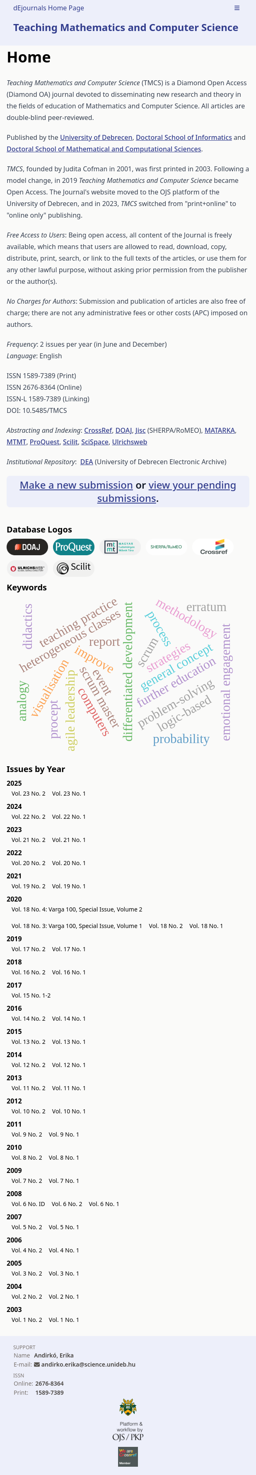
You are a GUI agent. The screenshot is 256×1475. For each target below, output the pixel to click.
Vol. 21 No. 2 (29, 840)
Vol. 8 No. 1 (64, 1157)
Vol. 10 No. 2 (29, 1111)
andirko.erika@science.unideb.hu (88, 1364)
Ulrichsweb (129, 441)
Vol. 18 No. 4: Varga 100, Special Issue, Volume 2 (77, 909)
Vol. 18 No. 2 (166, 926)
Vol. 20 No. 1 (69, 863)
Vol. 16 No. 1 (69, 972)
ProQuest (45, 441)
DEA (86, 461)
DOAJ (124, 430)
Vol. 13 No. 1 (69, 1042)
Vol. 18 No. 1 (206, 926)
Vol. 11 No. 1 (69, 1088)
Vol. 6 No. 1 (104, 1204)
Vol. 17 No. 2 (29, 949)
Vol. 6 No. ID (28, 1204)
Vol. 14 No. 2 (29, 1018)
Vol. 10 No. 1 (69, 1111)
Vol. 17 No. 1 (69, 949)
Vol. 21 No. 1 (69, 840)
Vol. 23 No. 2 (29, 793)
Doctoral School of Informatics (184, 137)
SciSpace (95, 441)
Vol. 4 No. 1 (64, 1250)
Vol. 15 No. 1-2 (31, 995)
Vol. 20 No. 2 (29, 863)
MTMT (16, 441)
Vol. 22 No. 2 (29, 816)
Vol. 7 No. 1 (64, 1181)
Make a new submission (76, 485)
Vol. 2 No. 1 (64, 1296)
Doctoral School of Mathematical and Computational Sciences (104, 148)
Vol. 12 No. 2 (29, 1065)
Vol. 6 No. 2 (67, 1204)
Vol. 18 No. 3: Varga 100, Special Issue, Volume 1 (77, 926)
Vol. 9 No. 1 (64, 1134)
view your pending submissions (167, 491)
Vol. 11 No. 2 (29, 1088)
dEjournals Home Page (48, 7)
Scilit (70, 441)
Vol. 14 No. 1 (69, 1018)
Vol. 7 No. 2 (27, 1181)
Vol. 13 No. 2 (29, 1042)
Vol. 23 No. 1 (69, 793)
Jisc (140, 430)
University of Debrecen (96, 137)
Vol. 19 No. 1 (69, 886)
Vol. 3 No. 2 (27, 1273)
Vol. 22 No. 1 (69, 816)
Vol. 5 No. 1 (64, 1227)
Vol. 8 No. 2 (27, 1157)
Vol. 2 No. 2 (27, 1296)
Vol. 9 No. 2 (27, 1134)
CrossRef (98, 430)
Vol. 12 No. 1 (69, 1065)
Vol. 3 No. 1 (64, 1273)
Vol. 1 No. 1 (64, 1320)
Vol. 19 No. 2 (29, 886)
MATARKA (220, 430)
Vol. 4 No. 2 (27, 1250)
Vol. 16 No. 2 (29, 972)
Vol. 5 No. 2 (27, 1227)
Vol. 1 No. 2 (27, 1320)
